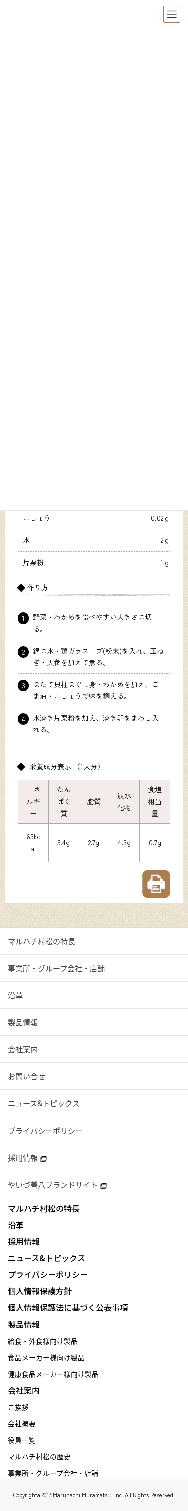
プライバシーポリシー (45, 1130)
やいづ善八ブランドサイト (57, 1184)
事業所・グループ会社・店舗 (56, 968)
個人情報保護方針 (40, 1291)
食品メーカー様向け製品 (46, 1357)
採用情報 (27, 1158)
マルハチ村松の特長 (41, 941)
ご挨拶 (18, 1407)
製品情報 (23, 1022)
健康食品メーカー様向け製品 (53, 1374)
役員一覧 (22, 1440)
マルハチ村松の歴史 (39, 1457)
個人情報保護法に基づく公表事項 (68, 1308)
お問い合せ (26, 1076)
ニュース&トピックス (44, 1103)
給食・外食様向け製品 (43, 1341)
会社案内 (23, 1049)
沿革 (15, 995)
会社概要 (22, 1423)
